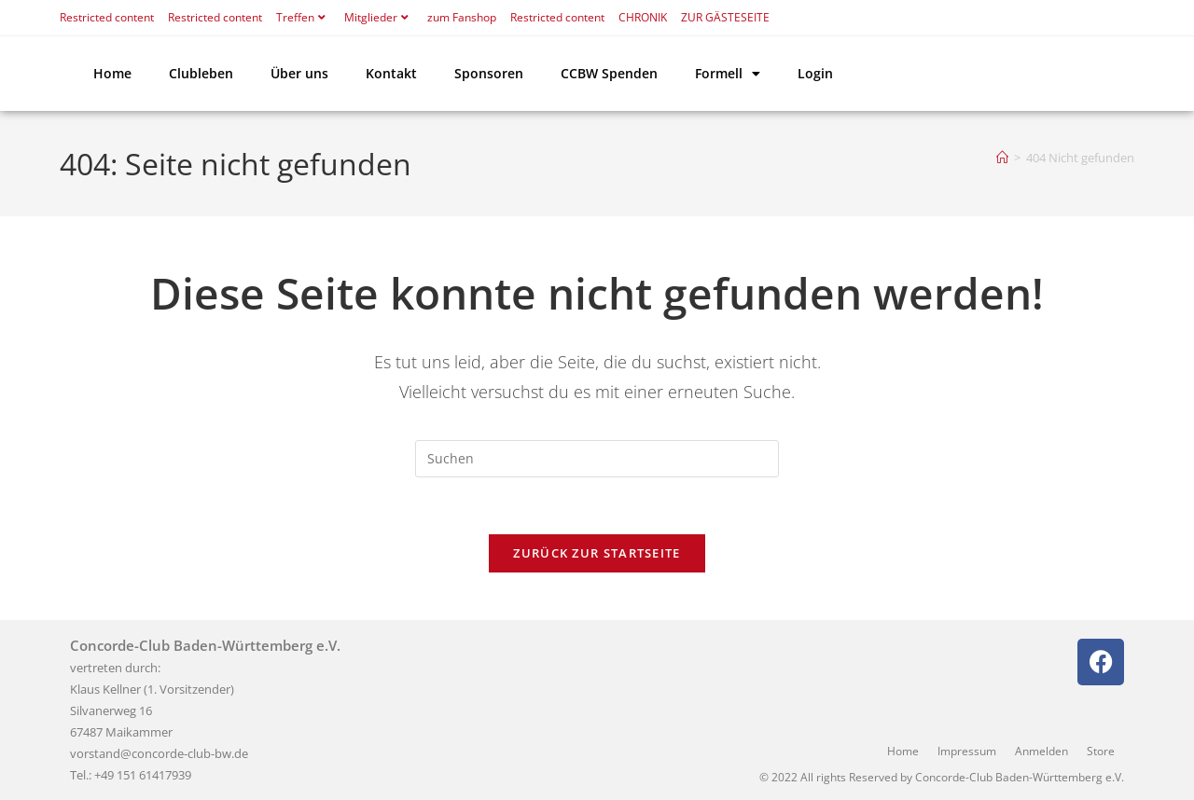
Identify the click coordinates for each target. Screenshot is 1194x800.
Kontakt (391, 73)
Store (1101, 751)
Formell (727, 73)
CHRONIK (642, 17)
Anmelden (1041, 751)
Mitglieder (378, 17)
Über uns (299, 73)
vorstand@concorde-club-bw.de (159, 753)
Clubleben (201, 73)
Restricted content (107, 17)
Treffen (303, 17)
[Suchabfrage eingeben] (597, 458)
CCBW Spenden (609, 73)
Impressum (966, 751)
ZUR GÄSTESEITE (725, 17)
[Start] (1002, 157)
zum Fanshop (461, 17)
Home (112, 73)
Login (815, 73)
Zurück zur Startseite (596, 553)
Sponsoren (488, 73)
